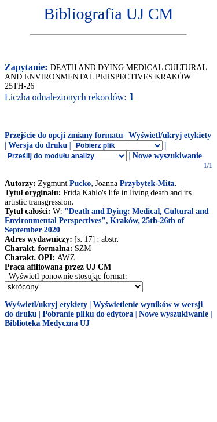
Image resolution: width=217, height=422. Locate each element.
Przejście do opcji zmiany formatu (64, 135)
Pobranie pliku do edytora (87, 314)
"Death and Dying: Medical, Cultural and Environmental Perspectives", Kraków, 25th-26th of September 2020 (107, 220)
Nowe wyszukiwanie (167, 155)
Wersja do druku (37, 145)
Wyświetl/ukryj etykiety (169, 135)
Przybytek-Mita (147, 183)
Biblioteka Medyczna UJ (47, 323)
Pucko (80, 183)
